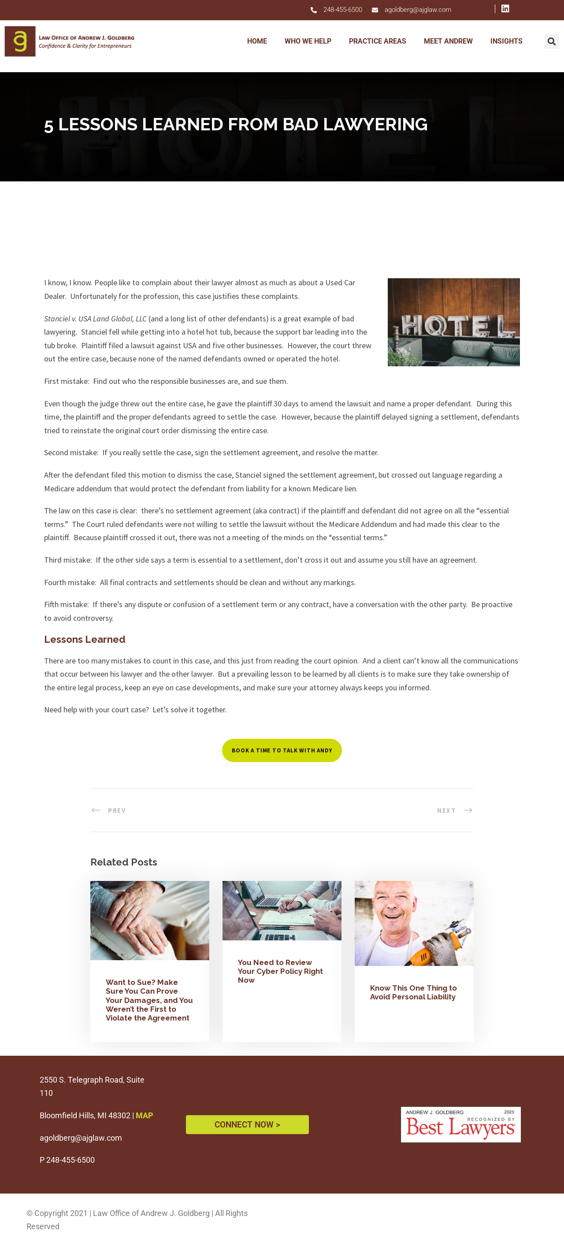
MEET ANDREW (448, 41)
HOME (257, 41)
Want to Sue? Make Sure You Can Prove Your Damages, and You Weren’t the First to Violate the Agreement (149, 1000)
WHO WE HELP (308, 41)
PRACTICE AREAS (377, 41)
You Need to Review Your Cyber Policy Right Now (280, 971)
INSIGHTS (506, 41)
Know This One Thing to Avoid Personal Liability (413, 992)
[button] (552, 41)
